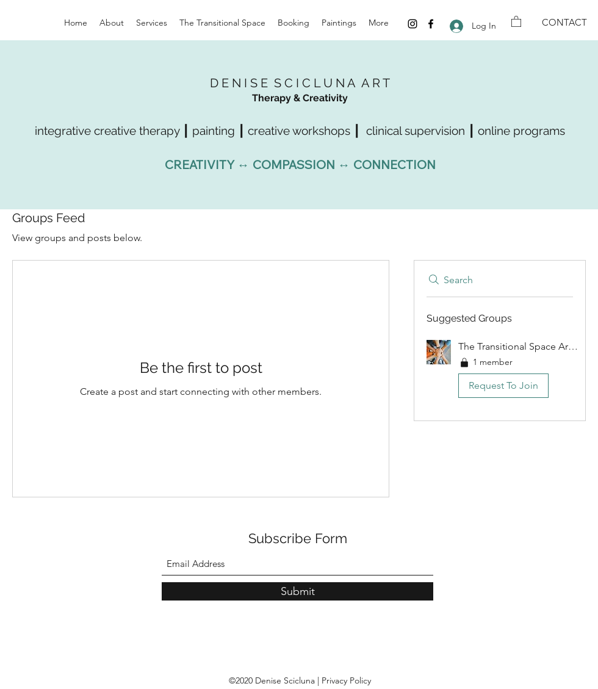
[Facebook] (431, 24)
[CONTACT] (564, 22)
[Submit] (297, 591)
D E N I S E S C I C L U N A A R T (300, 83)
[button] (516, 21)
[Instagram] (412, 24)
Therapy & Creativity (300, 98)
